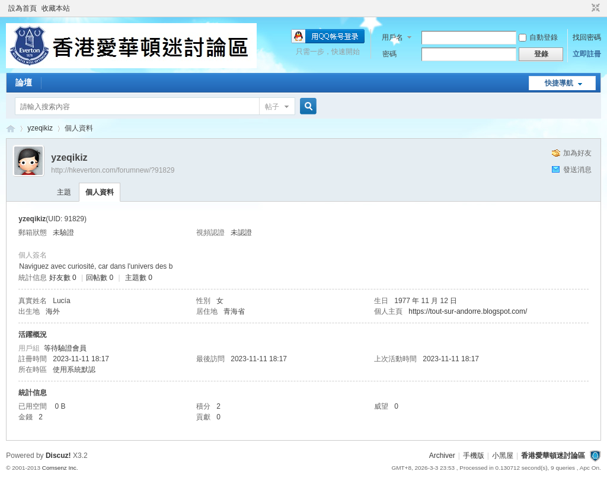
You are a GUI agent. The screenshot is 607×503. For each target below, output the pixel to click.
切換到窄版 (594, 8)
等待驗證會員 (65, 348)
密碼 (389, 54)
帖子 (272, 107)
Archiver (442, 455)
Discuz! (58, 455)
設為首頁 (22, 8)
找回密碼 (587, 37)
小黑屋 (502, 455)
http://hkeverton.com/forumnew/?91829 (112, 170)
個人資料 (99, 192)
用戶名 (392, 37)
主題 (64, 192)
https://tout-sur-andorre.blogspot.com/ (467, 311)
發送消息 (577, 169)
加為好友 (577, 153)
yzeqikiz (40, 128)
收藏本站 (55, 8)
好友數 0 (62, 277)
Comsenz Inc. (60, 467)
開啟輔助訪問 (584, 8)
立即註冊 (587, 54)
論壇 (23, 82)
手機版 (473, 455)
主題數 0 (138, 277)
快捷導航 (559, 83)
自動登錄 (538, 37)
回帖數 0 (99, 277)
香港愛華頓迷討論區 (10, 128)
